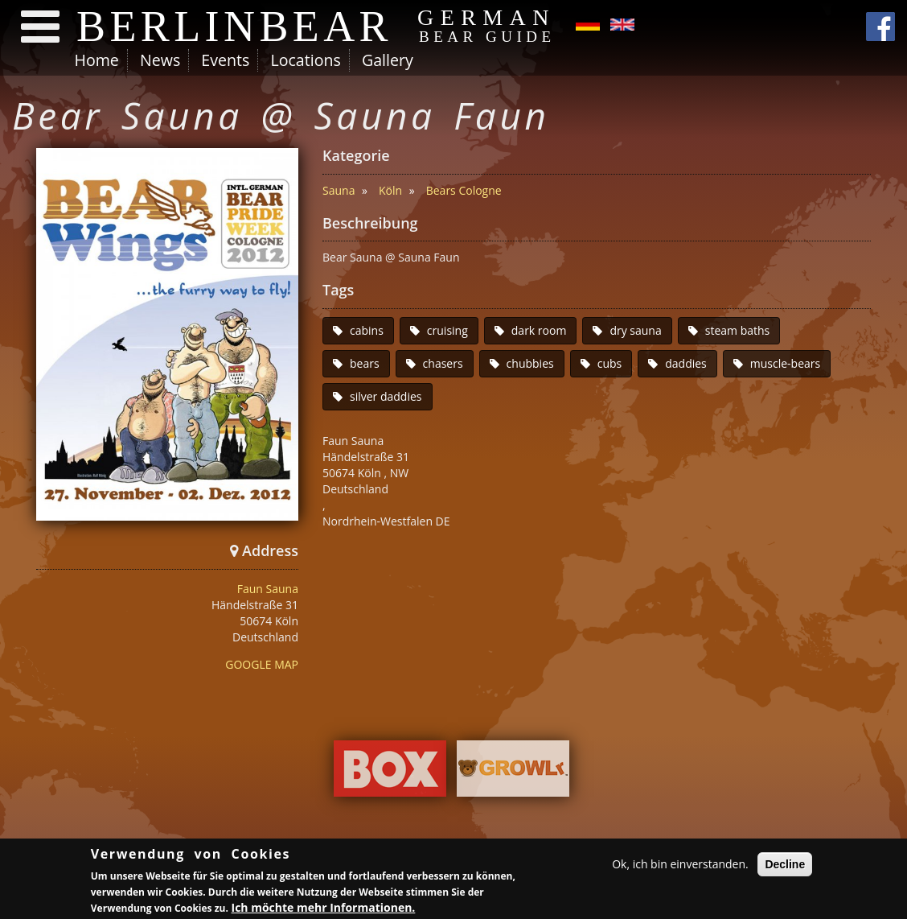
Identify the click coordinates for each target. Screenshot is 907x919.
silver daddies (386, 396)
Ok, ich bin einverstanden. (680, 865)
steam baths (737, 330)
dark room (539, 330)
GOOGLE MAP (261, 664)
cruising (447, 330)
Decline (785, 865)
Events (225, 60)
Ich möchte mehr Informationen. (324, 908)
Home (97, 60)
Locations (305, 60)
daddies (686, 363)
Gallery (387, 60)
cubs (609, 363)
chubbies (530, 363)
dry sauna (635, 330)
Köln (390, 190)
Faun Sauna (267, 588)
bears (365, 363)
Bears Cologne (464, 190)
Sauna (338, 190)
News (160, 60)
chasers (443, 363)
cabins (367, 330)
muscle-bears (785, 363)
